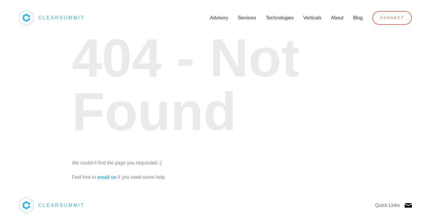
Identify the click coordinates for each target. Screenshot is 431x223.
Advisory (219, 17)
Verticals (312, 17)
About (337, 17)
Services (247, 17)
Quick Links (387, 205)
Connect (392, 18)
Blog (358, 17)
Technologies (280, 17)
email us (106, 177)
